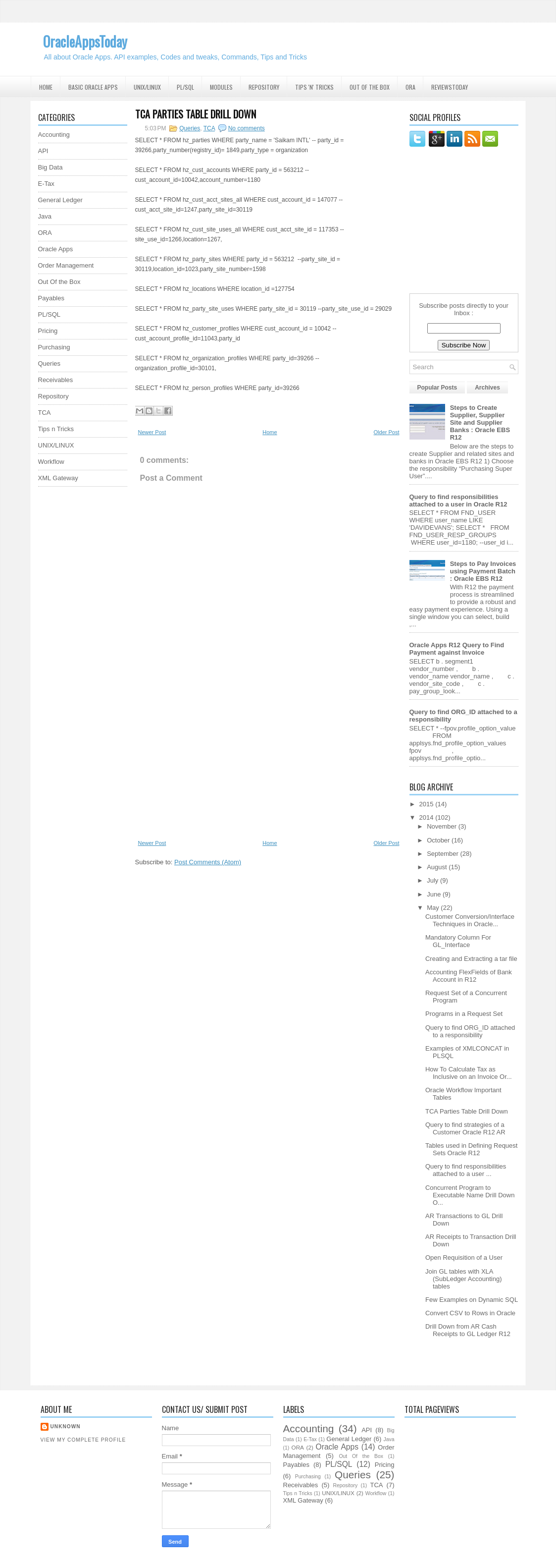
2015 (427, 804)
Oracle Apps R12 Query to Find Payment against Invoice (457, 648)
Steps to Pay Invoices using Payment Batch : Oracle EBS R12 (483, 571)
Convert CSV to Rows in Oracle (470, 1313)
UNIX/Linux (147, 87)
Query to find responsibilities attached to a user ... (465, 1170)
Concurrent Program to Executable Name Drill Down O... (469, 1195)
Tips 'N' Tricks (314, 87)
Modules (221, 87)
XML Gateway (58, 478)
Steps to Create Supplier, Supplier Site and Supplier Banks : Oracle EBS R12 (480, 422)
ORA (410, 87)
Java (44, 216)
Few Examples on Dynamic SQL (471, 1299)
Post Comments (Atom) (207, 862)
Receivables (55, 380)
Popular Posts (437, 387)
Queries (49, 363)
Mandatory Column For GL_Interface (458, 941)
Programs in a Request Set (464, 1013)
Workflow (51, 461)
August (438, 867)
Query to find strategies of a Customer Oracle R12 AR (465, 1128)
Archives (487, 387)
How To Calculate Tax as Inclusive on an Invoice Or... (468, 1072)
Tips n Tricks (56, 429)
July (433, 880)
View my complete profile (83, 1440)
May (434, 907)
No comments (246, 128)
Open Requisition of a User (464, 1257)
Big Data (50, 167)
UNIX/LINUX (56, 445)
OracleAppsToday (85, 41)
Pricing (48, 331)
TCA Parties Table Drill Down (195, 114)
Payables (51, 298)
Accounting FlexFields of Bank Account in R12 (468, 975)
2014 (427, 817)
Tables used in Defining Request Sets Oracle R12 (471, 1149)
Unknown (66, 1426)
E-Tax (46, 183)
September (443, 853)
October (439, 840)
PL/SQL (185, 87)
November (442, 826)
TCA (44, 412)
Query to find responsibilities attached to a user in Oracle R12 (458, 500)
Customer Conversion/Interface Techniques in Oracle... (469, 920)
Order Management (66, 265)
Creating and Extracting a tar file (471, 958)
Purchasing (54, 347)
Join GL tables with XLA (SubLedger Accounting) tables (463, 1279)
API (43, 151)
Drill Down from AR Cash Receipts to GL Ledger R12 (467, 1330)
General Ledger (60, 200)
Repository (264, 87)
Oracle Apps (55, 249)
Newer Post (152, 432)
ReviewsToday (449, 87)
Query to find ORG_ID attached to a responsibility (470, 1031)
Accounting (54, 134)
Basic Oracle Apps (93, 87)
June (435, 894)
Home (45, 87)
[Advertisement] (77, 642)
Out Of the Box (370, 87)
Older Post (387, 432)
